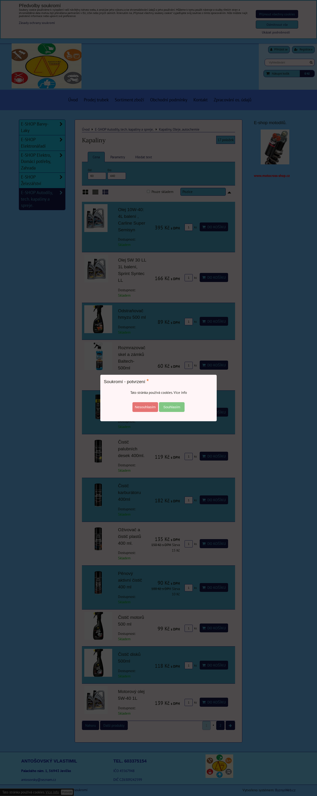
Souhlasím (171, 407)
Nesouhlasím (145, 407)
